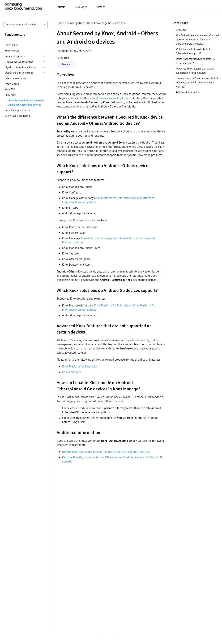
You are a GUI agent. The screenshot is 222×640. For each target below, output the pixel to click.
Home (60, 23)
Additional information (188, 92)
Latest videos (12, 84)
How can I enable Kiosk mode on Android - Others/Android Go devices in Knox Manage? (197, 82)
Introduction (11, 45)
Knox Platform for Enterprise (79, 366)
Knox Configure (71, 372)
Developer (80, 7)
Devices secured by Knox (113, 98)
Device (66, 64)
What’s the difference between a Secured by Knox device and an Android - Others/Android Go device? (197, 39)
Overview (181, 30)
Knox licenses (12, 50)
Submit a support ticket (17, 110)
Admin (61, 7)
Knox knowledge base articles (105, 23)
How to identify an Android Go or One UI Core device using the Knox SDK (106, 452)
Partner (100, 7)
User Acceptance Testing (18, 116)
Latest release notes (15, 78)
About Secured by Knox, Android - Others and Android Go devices (26, 102)
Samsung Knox (75, 23)
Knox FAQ (10, 89)
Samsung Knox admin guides (20, 24)
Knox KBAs (10, 95)
